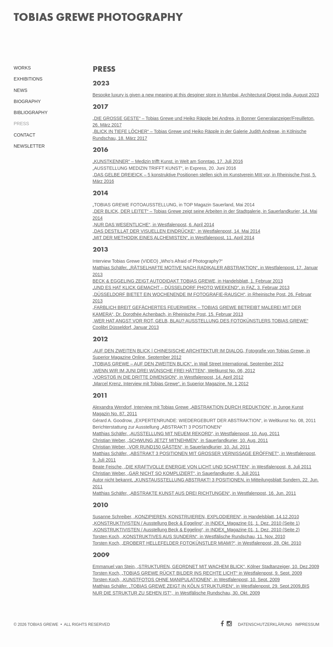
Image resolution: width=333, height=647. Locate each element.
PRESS (21, 123)
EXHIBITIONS (28, 78)
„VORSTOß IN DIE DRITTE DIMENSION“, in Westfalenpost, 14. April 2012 (168, 377)
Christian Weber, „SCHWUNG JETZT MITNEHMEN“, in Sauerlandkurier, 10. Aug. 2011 (180, 440)
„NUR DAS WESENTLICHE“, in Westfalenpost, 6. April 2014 (153, 224)
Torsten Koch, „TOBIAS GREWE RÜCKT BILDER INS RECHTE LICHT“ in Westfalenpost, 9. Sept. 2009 (197, 573)
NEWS (20, 90)
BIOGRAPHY (27, 101)
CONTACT (24, 135)
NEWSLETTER (29, 146)
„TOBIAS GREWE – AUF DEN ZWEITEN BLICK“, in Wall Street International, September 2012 (188, 363)
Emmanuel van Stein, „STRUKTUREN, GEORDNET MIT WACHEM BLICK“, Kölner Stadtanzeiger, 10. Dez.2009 (206, 566)
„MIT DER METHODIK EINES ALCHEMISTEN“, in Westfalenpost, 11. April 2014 (173, 237)
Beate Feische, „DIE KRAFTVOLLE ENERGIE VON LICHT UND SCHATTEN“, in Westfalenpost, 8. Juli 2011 (202, 466)
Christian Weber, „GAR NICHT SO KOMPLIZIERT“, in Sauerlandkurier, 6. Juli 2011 (176, 473)
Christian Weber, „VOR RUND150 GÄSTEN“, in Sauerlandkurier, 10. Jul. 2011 (171, 446)
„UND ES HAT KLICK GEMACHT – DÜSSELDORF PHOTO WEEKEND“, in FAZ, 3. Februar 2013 (191, 287)
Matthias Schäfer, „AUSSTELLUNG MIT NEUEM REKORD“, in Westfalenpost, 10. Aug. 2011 (186, 433)
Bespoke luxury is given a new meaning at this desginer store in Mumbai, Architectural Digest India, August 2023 (206, 94)
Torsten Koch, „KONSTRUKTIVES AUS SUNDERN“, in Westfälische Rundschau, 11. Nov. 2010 (189, 536)
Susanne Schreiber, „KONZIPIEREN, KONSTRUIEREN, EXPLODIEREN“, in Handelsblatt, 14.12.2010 (196, 516)
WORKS (22, 67)
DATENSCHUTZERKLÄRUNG (265, 624)
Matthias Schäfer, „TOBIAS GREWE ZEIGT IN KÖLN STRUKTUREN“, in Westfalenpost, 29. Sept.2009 (197, 586)
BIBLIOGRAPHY (30, 112)
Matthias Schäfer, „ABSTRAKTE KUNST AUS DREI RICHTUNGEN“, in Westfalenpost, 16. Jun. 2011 (194, 493)
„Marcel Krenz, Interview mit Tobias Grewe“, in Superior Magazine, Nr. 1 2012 (171, 383)
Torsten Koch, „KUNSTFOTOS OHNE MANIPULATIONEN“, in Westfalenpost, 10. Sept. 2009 (186, 579)
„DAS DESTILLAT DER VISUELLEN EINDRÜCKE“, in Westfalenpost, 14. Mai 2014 (176, 231)
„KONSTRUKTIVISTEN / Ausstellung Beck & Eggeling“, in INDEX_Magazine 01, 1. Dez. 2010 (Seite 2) (196, 529)
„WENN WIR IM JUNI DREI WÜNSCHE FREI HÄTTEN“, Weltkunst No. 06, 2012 (174, 370)
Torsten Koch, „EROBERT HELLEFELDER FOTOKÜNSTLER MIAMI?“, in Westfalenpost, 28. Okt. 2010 (197, 543)
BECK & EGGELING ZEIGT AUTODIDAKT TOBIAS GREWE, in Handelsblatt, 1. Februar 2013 (188, 281)
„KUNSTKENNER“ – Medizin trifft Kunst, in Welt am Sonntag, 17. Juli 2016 (168, 161)
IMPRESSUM (307, 624)
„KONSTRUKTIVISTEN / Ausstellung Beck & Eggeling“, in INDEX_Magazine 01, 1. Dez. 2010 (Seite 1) (196, 523)
